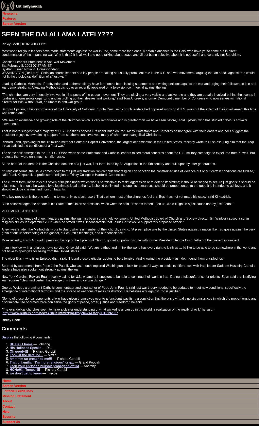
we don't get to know (26, 373)
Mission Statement (16, 396)
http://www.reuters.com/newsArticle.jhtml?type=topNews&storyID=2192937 (60, 313)
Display (7, 337)
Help (6, 411)
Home (6, 381)
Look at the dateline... (26, 355)
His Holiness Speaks (25, 348)
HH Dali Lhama (21, 344)
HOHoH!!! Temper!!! (25, 369)
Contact (8, 406)
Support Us (11, 422)
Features (9, 18)
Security (8, 416)
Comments (14, 328)
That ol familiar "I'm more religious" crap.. (42, 362)
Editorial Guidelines (17, 391)
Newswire (9, 13)
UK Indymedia (29, 6)
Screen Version (14, 23)
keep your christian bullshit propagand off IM (44, 366)
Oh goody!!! (19, 351)
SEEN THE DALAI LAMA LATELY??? (58, 34)
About (7, 401)
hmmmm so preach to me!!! (31, 358)
